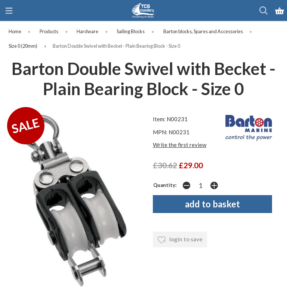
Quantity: (165, 185)
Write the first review (179, 144)
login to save (180, 239)
